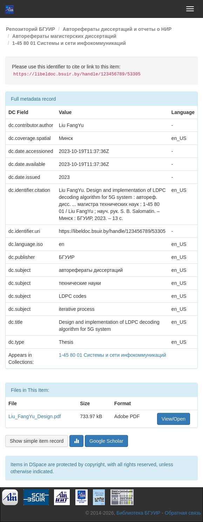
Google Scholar (106, 441)
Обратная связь (183, 513)
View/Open (173, 419)
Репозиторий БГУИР (30, 29)
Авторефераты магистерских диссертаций (64, 36)
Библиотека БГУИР (138, 513)
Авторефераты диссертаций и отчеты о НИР (117, 29)
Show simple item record (36, 441)
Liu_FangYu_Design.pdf (34, 416)
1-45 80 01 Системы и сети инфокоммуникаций (69, 43)
